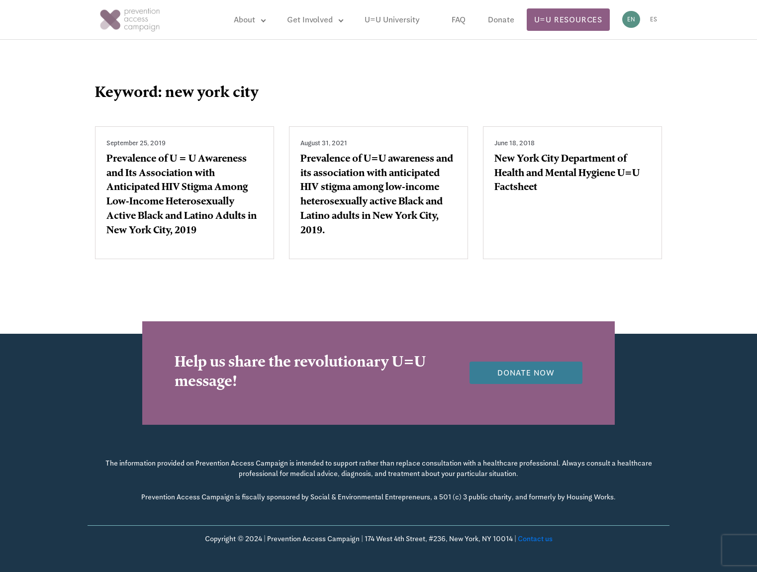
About (244, 19)
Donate (501, 19)
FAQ (459, 19)
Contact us (535, 539)
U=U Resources (568, 19)
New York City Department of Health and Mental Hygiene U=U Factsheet (567, 174)
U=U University (392, 19)
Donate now (526, 373)
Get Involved (310, 19)
